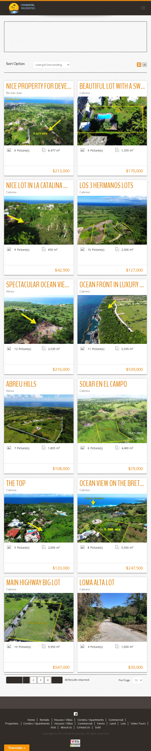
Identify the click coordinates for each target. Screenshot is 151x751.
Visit (53, 727)
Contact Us (83, 727)
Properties (11, 723)
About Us (66, 727)
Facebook (76, 714)
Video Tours (138, 723)
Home (31, 720)
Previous (14, 680)
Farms (101, 723)
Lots (123, 723)
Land (113, 723)
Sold (98, 727)
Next (57, 680)
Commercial (116, 720)
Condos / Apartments (90, 720)
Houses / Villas (63, 720)
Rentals (44, 720)
